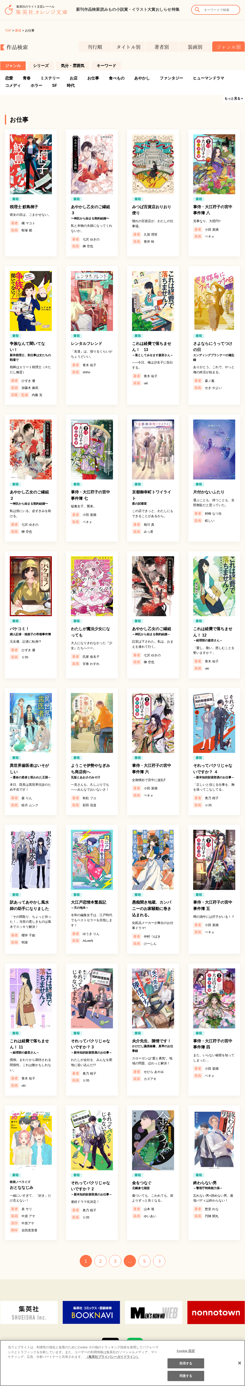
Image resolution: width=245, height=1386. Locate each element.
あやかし (142, 78)
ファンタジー (171, 78)
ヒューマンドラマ (208, 78)
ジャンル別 (228, 47)
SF (54, 85)
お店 (74, 78)
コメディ (13, 85)
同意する (185, 1379)
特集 (175, 9)
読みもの (108, 9)
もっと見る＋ (234, 98)
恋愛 (9, 78)
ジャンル (13, 66)
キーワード (106, 66)
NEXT (159, 1261)
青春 (27, 78)
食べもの (116, 78)
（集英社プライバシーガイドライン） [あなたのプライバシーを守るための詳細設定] (112, 1360)
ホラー (36, 85)
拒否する (185, 1366)
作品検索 (92, 9)
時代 (71, 85)
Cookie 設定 (186, 1354)
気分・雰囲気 (72, 66)
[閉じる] (239, 1366)
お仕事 (93, 78)
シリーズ (41, 66)
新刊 (80, 9)
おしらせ (163, 9)
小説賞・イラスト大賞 (135, 9)
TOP (8, 30)
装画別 (195, 47)
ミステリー (50, 78)
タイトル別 (128, 47)
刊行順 (95, 47)
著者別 (161, 47)
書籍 (18, 30)
